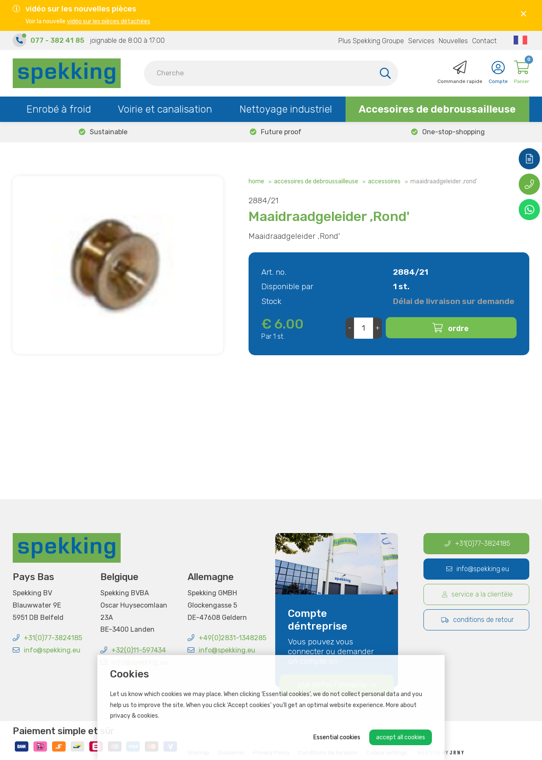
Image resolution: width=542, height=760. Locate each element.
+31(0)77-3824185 (47, 638)
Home (256, 181)
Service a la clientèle (477, 594)
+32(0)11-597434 (133, 650)
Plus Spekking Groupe (371, 41)
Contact (484, 41)
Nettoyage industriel (285, 109)
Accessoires (384, 181)
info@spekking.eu (46, 650)
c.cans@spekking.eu (133, 432)
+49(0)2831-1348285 (227, 638)
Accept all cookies (400, 737)
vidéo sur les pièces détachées (108, 21)
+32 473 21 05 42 (129, 445)
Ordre (458, 328)
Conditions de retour (477, 620)
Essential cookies (336, 737)
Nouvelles (453, 41)
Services (421, 41)
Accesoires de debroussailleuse (437, 109)
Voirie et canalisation (165, 109)
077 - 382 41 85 (57, 40)
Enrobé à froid (58, 109)
